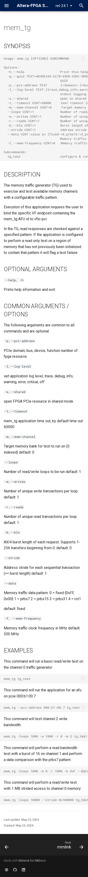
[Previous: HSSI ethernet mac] (7, 846)
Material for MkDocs (32, 860)
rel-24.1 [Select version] (62, 6)
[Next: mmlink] (69, 846)
